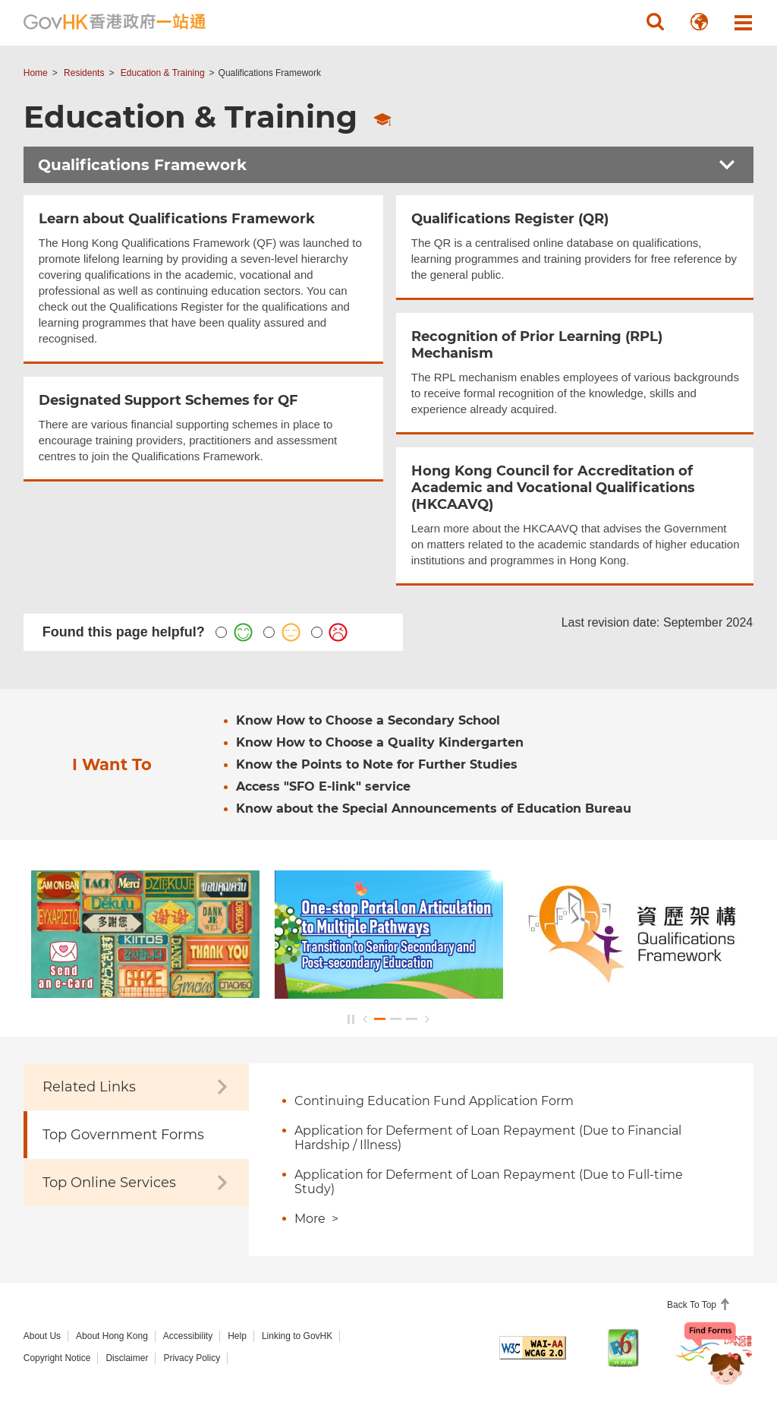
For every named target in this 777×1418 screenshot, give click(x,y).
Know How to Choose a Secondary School (368, 720)
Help (237, 1336)
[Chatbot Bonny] (714, 1363)
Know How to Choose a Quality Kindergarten (380, 742)
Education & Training (163, 73)
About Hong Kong (112, 1336)
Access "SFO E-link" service (323, 786)
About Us (42, 1336)
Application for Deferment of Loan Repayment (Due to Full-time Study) (488, 1181)
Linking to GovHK (297, 1336)
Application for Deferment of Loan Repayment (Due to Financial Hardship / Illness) (487, 1137)
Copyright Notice (57, 1358)
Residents (84, 73)
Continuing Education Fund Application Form (434, 1101)
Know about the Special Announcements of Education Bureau (433, 808)
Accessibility (187, 1336)
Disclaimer (126, 1358)
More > (316, 1218)
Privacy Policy (191, 1358)
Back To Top (693, 1305)
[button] (655, 22)
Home (36, 73)
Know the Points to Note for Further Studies (376, 764)
